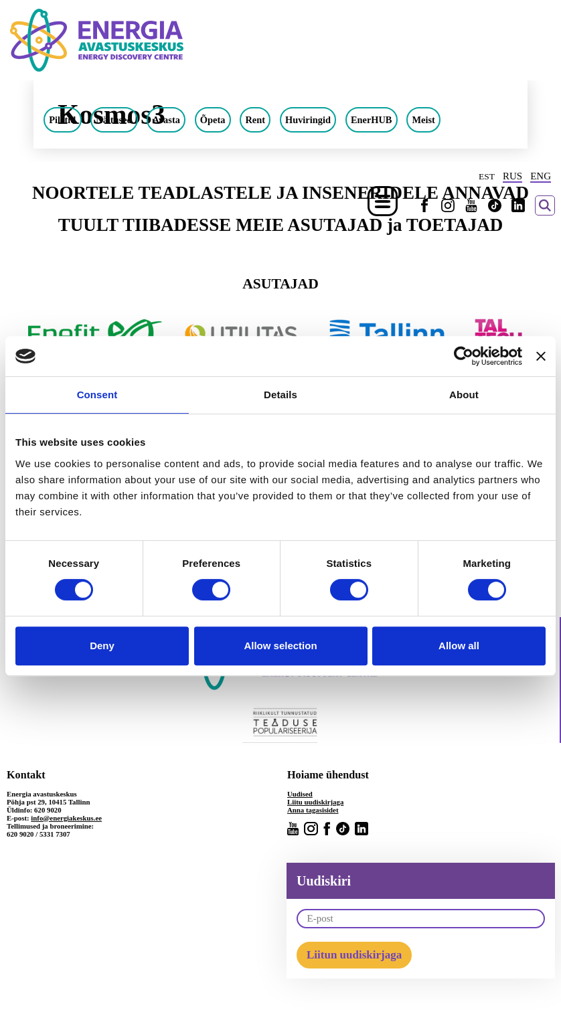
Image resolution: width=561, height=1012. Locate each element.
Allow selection (280, 645)
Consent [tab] (97, 394)
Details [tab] (280, 394)
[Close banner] (541, 356)
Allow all (458, 645)
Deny (102, 645)
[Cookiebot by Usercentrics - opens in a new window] (463, 356)
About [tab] (464, 394)
